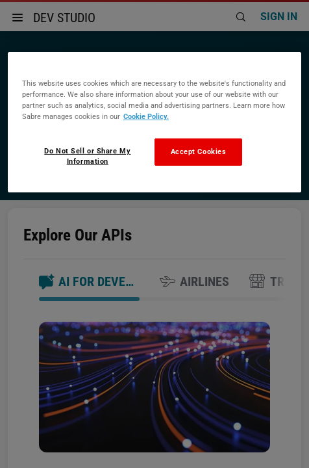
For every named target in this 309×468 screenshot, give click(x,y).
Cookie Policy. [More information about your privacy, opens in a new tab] (146, 116)
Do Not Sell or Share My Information (87, 156)
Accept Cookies (199, 151)
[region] (154, 122)
